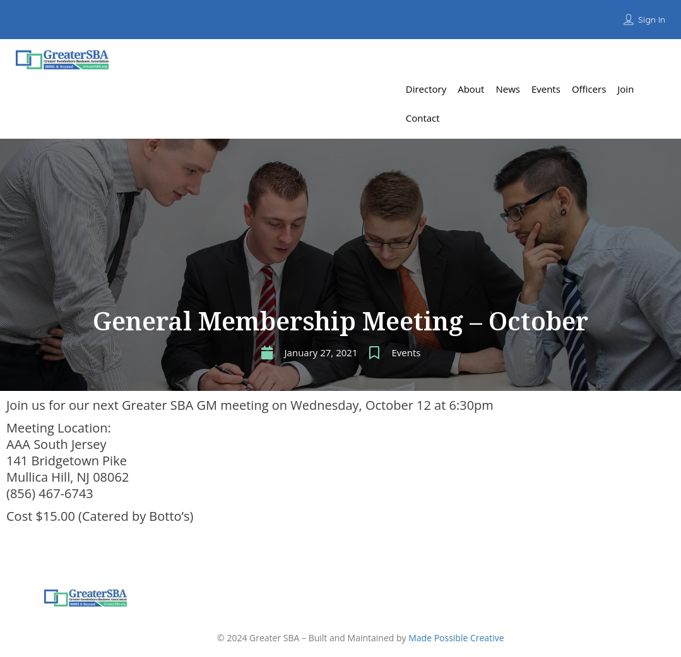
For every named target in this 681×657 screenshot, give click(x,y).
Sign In (651, 19)
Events (405, 352)
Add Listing (633, 59)
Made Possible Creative (456, 638)
